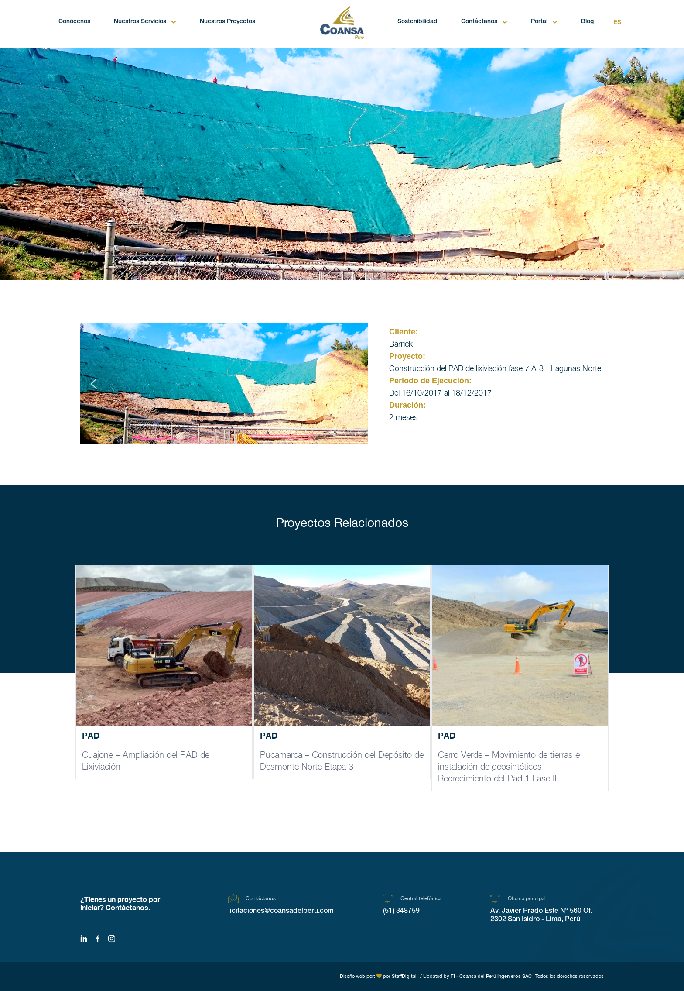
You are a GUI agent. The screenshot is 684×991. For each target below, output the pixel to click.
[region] (224, 383)
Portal (539, 22)
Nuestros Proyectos (227, 22)
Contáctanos (479, 22)
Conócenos (74, 22)
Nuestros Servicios (140, 22)
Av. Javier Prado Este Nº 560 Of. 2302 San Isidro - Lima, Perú (541, 915)
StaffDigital (404, 976)
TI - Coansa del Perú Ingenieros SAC (491, 976)
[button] (94, 384)
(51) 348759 (401, 911)
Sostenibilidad (417, 22)
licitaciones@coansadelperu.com (281, 911)
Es (617, 23)
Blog (587, 22)
